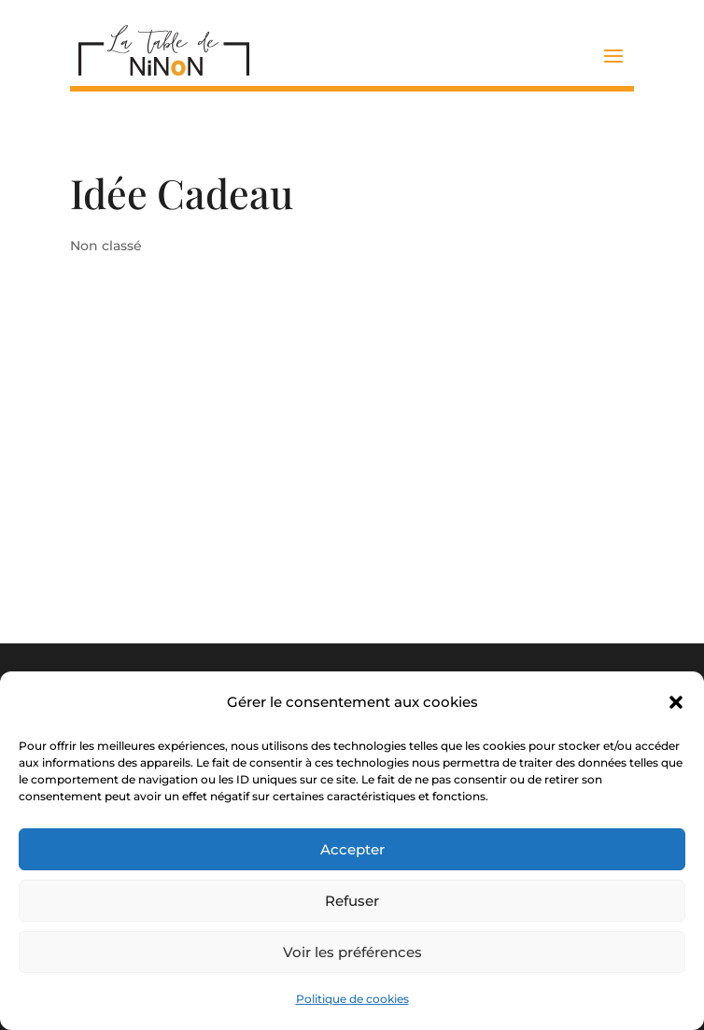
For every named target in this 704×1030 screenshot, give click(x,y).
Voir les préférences (352, 952)
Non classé (106, 245)
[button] (676, 702)
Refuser (352, 901)
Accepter (352, 849)
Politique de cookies (352, 999)
